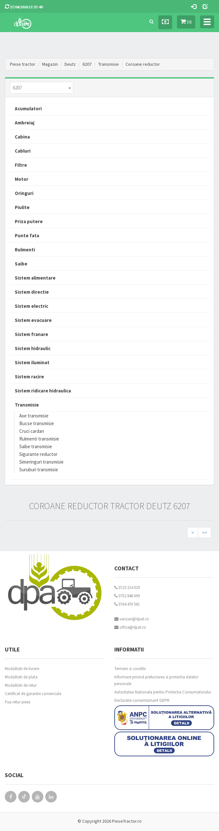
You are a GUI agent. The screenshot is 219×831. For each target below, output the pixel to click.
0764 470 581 (127, 604)
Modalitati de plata (21, 677)
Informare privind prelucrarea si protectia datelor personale (156, 680)
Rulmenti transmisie (39, 439)
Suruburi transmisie (38, 469)
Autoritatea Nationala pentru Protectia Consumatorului (162, 692)
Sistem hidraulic (32, 348)
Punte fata (27, 235)
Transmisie (108, 64)
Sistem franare (31, 334)
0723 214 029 (127, 587)
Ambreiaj (24, 123)
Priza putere (29, 221)
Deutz (70, 64)
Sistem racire (29, 377)
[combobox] (41, 88)
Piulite (22, 207)
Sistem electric (31, 306)
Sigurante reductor (38, 454)
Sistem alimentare (35, 278)
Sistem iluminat (32, 362)
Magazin (50, 64)
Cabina (22, 137)
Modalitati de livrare (22, 668)
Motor (21, 179)
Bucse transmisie (36, 423)
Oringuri (24, 193)
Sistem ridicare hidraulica (43, 391)
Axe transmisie (33, 416)
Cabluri (23, 151)
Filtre (21, 165)
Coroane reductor (143, 64)
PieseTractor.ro (127, 821)
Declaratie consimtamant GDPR (142, 700)
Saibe (21, 264)
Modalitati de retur (21, 685)
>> (204, 532)
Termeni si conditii (130, 668)
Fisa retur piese (17, 702)
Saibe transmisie (35, 446)
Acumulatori (28, 108)
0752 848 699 (127, 596)
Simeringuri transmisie (41, 462)
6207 (87, 64)
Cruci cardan (31, 431)
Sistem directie (32, 292)
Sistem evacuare (33, 320)
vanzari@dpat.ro (131, 619)
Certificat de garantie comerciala (33, 693)
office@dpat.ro (130, 627)
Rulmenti (25, 250)
